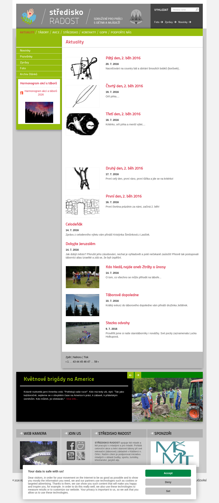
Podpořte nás (121, 32)
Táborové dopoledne (122, 294)
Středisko (70, 32)
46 (85, 361)
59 (95, 361)
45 (81, 361)
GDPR (103, 32)
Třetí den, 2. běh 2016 (123, 113)
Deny (168, 482)
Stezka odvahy (118, 322)
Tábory (43, 32)
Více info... (72, 398)
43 (74, 361)
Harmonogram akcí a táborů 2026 (41, 93)
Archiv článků (28, 74)
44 (77, 361)
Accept (168, 473)
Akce (56, 32)
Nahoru (77, 357)
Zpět (68, 357)
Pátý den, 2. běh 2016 (123, 57)
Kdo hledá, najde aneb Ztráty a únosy (136, 266)
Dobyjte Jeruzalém (80, 243)
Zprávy (24, 62)
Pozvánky (26, 56)
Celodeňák (74, 224)
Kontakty (89, 32)
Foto (23, 68)
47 (88, 361)
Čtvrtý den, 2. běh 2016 (124, 85)
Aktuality (27, 32)
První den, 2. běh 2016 (124, 196)
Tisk (86, 357)
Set (168, 491)
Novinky (25, 50)
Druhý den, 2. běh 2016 (124, 168)
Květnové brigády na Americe (59, 378)
